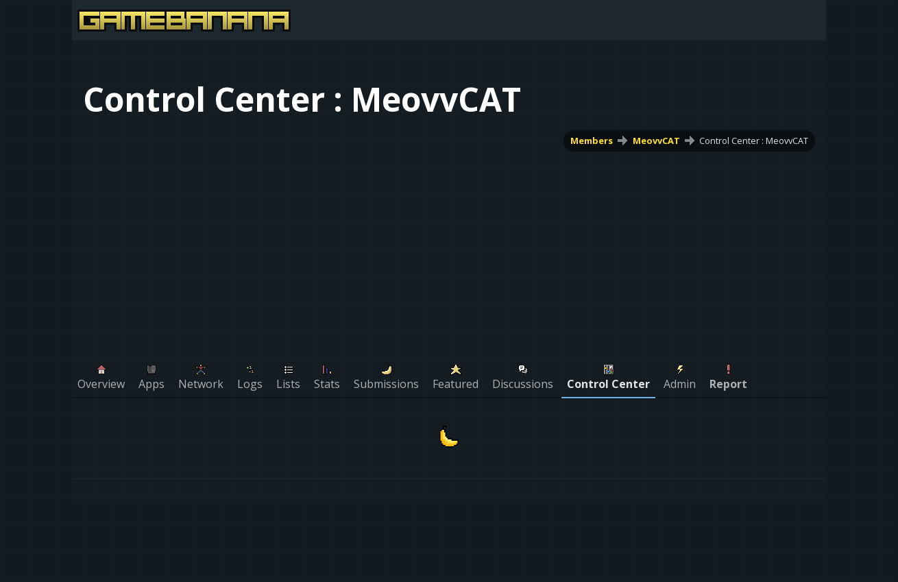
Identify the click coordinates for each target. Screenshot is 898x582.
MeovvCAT (656, 140)
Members (591, 140)
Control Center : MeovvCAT (753, 140)
